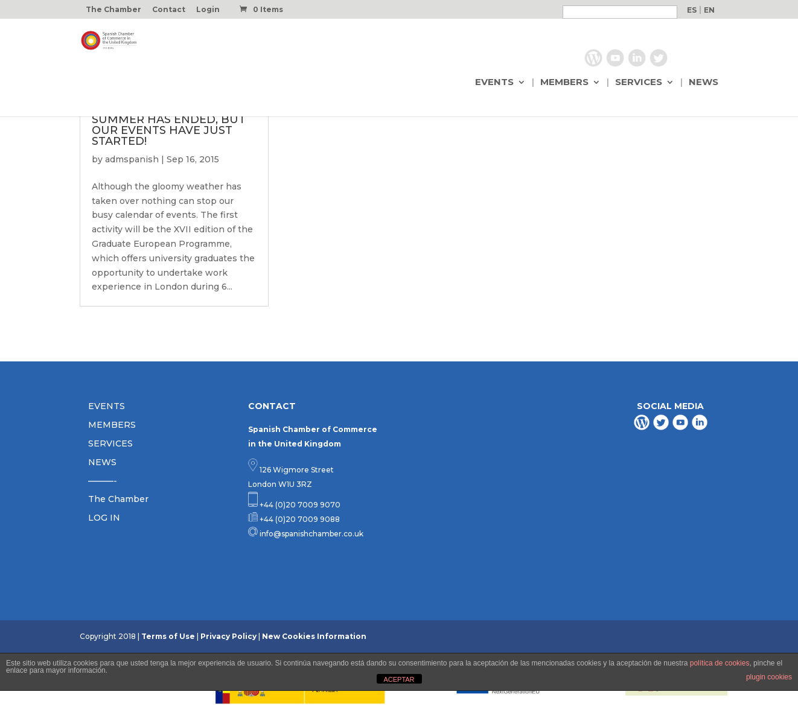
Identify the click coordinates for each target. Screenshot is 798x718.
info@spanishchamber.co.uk (310, 533)
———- (102, 480)
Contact (168, 10)
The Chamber (113, 10)
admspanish (132, 159)
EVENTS (494, 82)
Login (208, 10)
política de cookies (720, 663)
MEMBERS (564, 82)
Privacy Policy (228, 636)
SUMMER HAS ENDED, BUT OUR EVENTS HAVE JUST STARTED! (169, 130)
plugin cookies (769, 677)
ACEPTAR (398, 679)
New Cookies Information (314, 636)
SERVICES (638, 82)
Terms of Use (168, 636)
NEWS (703, 82)
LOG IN (104, 517)
